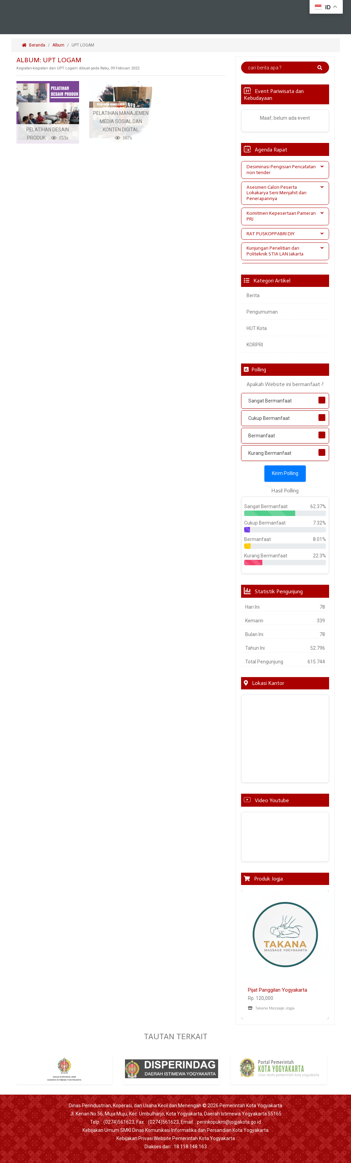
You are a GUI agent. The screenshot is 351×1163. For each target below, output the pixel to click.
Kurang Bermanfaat (269, 453)
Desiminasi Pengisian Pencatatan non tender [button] (285, 169)
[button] (247, 954)
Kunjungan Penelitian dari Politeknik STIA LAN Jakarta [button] (285, 251)
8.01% (319, 539)
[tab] (285, 170)
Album (58, 45)
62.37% (318, 506)
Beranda (33, 45)
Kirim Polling (285, 473)
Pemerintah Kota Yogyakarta (251, 1105)
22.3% (319, 555)
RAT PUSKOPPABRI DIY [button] (285, 234)
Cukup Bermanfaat (269, 418)
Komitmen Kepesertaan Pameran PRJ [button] (285, 216)
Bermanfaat (261, 435)
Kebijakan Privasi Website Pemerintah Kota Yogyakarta (175, 1138)
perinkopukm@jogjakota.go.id (229, 1122)
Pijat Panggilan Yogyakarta (277, 990)
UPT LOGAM (83, 45)
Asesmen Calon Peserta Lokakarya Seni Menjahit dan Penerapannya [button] (285, 193)
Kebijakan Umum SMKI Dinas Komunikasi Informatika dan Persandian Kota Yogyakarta (175, 1130)
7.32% (319, 523)
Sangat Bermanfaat (270, 401)
